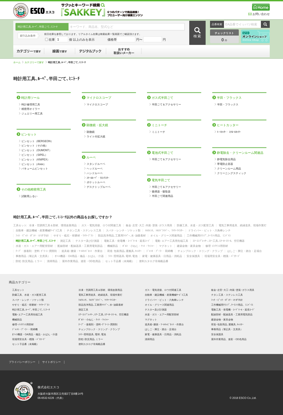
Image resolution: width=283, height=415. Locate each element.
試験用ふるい (29, 196)
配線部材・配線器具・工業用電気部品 (80, 246)
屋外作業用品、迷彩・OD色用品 (81, 261)
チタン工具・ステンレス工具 (84, 230)
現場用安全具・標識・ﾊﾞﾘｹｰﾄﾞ (222, 256)
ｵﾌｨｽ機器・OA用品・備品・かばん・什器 (79, 256)
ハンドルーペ (95, 173)
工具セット (20, 225)
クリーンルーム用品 (229, 168)
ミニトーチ (158, 131)
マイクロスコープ (97, 104)
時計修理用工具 (30, 104)
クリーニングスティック (231, 173)
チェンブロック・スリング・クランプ (200, 251)
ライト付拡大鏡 (96, 136)
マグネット (165, 246)
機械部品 (112, 246)
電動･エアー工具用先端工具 (171, 241)
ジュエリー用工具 (32, 113)
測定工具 (65, 241)
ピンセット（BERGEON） (37, 141)
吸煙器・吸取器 (161, 191)
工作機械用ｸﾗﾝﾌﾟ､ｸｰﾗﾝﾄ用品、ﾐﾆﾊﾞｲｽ (209, 235)
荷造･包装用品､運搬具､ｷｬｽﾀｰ (124, 251)
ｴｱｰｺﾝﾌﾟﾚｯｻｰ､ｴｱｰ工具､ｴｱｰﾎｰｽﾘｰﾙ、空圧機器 (219, 241)
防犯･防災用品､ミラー (29, 261)
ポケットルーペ (96, 182)
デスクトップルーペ (99, 186)
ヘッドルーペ (95, 168)
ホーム (18, 62)
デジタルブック (90, 51)
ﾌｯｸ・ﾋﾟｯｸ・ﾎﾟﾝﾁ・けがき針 (32, 235)
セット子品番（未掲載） (119, 261)
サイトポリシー (51, 362)
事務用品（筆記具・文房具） (33, 256)
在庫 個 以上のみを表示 (70, 39)
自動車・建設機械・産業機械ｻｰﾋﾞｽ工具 (39, 230)
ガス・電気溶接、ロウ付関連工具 (101, 225)
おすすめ (124, 51)
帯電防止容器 (225, 164)
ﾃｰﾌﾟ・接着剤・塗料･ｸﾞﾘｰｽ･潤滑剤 (36, 251)
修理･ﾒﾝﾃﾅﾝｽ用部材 (216, 246)
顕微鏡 (91, 131)
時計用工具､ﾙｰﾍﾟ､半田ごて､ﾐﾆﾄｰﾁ (35, 241)
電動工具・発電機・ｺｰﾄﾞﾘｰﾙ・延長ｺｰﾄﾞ (127, 241)
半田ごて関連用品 (162, 196)
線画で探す (59, 51)
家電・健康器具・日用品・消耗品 (162, 256)
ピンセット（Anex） (33, 164)
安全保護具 (193, 256)
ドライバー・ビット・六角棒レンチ (209, 230)
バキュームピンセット (34, 168)
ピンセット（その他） (34, 145)
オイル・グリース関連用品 (166, 235)
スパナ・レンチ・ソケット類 (123, 230)
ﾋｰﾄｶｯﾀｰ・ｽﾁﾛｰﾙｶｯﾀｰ (229, 131)
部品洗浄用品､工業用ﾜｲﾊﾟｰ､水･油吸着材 (122, 235)
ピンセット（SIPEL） (34, 154)
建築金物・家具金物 (189, 246)
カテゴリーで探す (28, 51)
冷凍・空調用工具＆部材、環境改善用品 (53, 225)
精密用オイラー (30, 108)
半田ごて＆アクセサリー (166, 104)
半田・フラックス (227, 104)
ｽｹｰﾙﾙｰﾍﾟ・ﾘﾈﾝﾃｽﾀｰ (98, 177)
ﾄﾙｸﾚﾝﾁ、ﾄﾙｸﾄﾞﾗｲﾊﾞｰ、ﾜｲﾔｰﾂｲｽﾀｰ (164, 230)
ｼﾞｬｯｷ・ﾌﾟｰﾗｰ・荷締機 (159, 251)
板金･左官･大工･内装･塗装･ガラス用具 (149, 225)
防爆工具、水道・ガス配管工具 (195, 225)
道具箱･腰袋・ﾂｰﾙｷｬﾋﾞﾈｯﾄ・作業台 (82, 251)
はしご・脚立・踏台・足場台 (244, 251)
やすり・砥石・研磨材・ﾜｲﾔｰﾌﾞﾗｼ (73, 235)
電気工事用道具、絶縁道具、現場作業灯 (242, 225)
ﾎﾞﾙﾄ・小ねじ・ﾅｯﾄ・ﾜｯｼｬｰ (138, 246)
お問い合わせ (259, 14)
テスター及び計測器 (87, 241)
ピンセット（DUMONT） (36, 150)
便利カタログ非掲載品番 (153, 261)
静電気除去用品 (226, 159)
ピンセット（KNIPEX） (35, 159)
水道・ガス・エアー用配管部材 (34, 246)
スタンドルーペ (96, 164)
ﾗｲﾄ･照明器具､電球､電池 (123, 256)
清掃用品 (52, 261)
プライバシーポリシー (22, 362)
